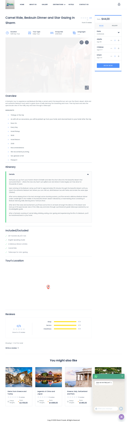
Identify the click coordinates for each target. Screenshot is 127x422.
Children (100, 47)
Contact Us (84, 4)
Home (22, 4)
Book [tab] (101, 26)
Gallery (45, 4)
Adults (99, 39)
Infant (99, 55)
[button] (87, 88)
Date (99, 31)
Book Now (108, 65)
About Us (33, 4)
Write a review (12, 348)
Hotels (71, 4)
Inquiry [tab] (115, 26)
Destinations (58, 4)
